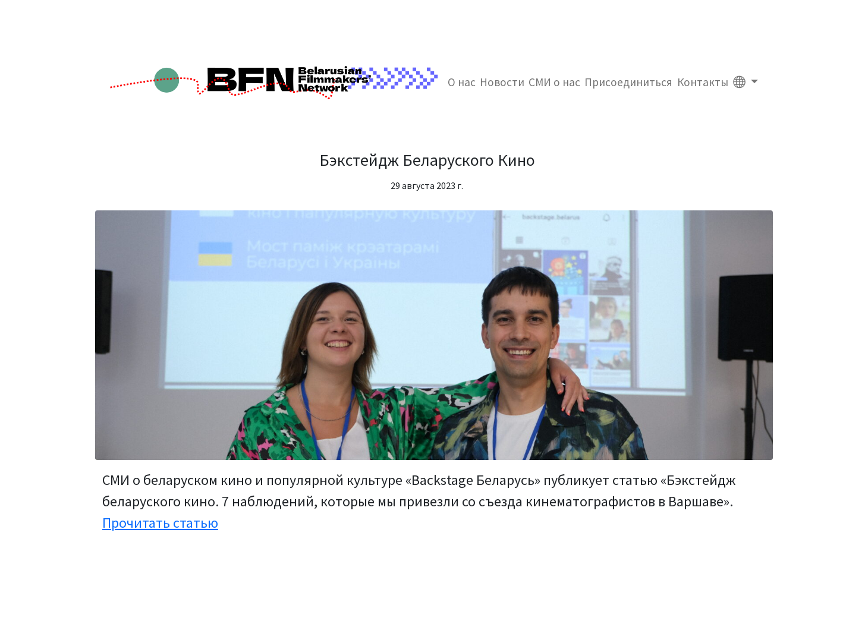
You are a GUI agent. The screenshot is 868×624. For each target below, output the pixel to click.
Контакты (702, 82)
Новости (502, 82)
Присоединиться (628, 82)
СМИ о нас (554, 82)
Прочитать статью (160, 522)
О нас (462, 82)
